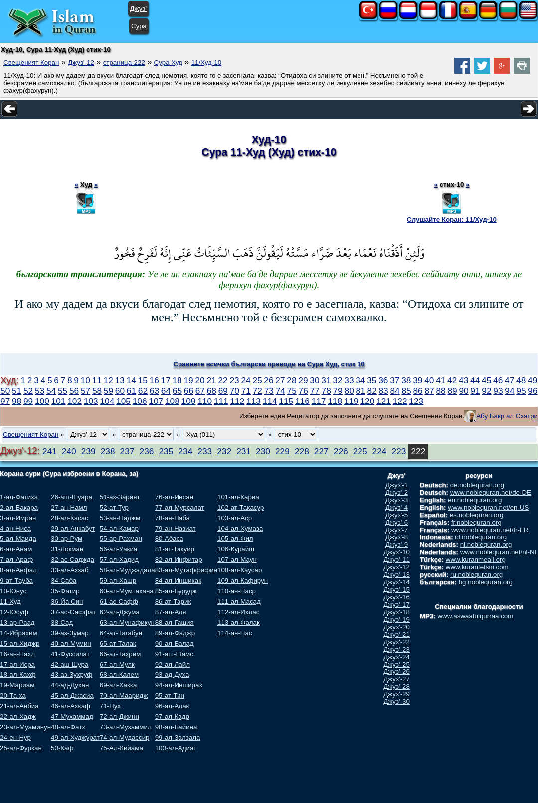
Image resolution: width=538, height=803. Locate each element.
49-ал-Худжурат (75, 737)
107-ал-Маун (237, 559)
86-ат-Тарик (173, 601)
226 (341, 451)
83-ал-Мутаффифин (186, 570)
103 (91, 401)
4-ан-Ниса (15, 528)
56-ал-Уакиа (118, 549)
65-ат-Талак (118, 643)
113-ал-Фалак (238, 622)
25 (257, 380)
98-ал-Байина (176, 727)
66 (188, 391)
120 (367, 401)
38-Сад (62, 622)
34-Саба (63, 580)
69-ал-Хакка (118, 685)
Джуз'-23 (396, 649)
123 (416, 401)
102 (74, 401)
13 (120, 380)
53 (39, 391)
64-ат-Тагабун (121, 633)
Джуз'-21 (396, 634)
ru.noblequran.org (476, 574)
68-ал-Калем (119, 674)
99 (28, 401)
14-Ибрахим (18, 633)
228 (302, 451)
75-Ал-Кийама (121, 748)
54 (51, 391)
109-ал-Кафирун (242, 580)
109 (188, 401)
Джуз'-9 (396, 544)
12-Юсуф (14, 612)
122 (400, 401)
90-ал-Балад (174, 643)
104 (107, 401)
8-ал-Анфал (18, 570)
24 (245, 380)
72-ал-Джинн (119, 716)
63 (154, 391)
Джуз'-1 (396, 485)
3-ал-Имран (18, 518)
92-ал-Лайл (172, 664)
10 (85, 380)
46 (498, 380)
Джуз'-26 (396, 671)
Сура (139, 26)
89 (452, 391)
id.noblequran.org (481, 537)
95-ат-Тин (169, 695)
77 (315, 391)
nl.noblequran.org (486, 544)
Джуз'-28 (396, 686)
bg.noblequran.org (486, 582)
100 (42, 401)
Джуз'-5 (396, 515)
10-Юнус (13, 591)
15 (143, 380)
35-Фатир (65, 591)
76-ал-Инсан (174, 497)
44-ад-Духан (70, 685)
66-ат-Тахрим (120, 654)
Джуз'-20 (396, 627)
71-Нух (110, 706)
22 (222, 380)
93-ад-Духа (172, 674)
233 (204, 451)
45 (486, 380)
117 (319, 401)
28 (291, 380)
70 (234, 391)
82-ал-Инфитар (178, 559)
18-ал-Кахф (18, 674)
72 (257, 391)
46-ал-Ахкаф (70, 706)
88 (440, 391)
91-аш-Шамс (174, 654)
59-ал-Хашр (118, 580)
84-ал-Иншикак (178, 580)
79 (338, 391)
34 (360, 380)
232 (224, 451)
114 (270, 401)
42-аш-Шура (69, 664)
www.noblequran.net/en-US (488, 507)
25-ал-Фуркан (21, 748)
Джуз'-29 (396, 694)
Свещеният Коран (31, 62)
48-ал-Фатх (68, 727)
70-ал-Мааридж (124, 695)
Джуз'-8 (396, 537)
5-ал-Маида (18, 538)
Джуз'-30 (396, 701)
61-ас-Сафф (119, 601)
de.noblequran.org (477, 485)
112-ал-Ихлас (238, 612)
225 (360, 451)
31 (326, 380)
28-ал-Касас (69, 518)
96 (532, 391)
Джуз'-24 (396, 657)
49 (532, 380)
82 (372, 391)
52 (28, 391)
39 (417, 380)
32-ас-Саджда (72, 559)
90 (463, 391)
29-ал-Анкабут (73, 528)
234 (185, 451)
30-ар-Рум (66, 538)
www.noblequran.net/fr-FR (490, 530)
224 (379, 451)
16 (154, 380)
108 (172, 401)
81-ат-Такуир (174, 549)
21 (211, 380)
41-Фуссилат (70, 654)
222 (418, 451)
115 (286, 401)
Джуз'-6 (396, 522)
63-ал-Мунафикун (127, 622)
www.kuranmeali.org (476, 559)
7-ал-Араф (16, 559)
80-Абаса (169, 538)
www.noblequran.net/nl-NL (499, 552)
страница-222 (124, 62)
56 (74, 391)
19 (188, 380)
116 (302, 401)
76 (303, 391)
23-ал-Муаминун (25, 727)
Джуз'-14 (396, 582)
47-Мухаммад (72, 716)
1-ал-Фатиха (19, 497)
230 (263, 451)
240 (69, 451)
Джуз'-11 (396, 559)
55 (62, 391)
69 (223, 391)
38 (406, 380)
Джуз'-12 (81, 62)
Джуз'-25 (396, 664)
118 (335, 401)
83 (383, 391)
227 (321, 451)
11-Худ (10, 601)
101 (58, 401)
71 (246, 391)
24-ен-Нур (15, 737)
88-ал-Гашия (174, 622)
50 (5, 391)
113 (253, 401)
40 (429, 380)
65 (177, 391)
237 (127, 451)
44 (475, 380)
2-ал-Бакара (19, 507)
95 (521, 391)
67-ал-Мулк (117, 664)
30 (314, 380)
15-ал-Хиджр (19, 643)
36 (383, 380)
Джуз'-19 (396, 619)
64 (166, 391)
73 (269, 391)
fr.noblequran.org (476, 522)
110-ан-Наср (236, 591)
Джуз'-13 (396, 574)
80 (349, 391)
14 (131, 380)
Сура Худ (168, 62)
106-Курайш (235, 549)
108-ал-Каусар (239, 570)
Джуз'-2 (396, 492)
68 (211, 391)
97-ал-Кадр (172, 716)
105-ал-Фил (235, 538)
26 (268, 380)
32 (337, 380)
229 (282, 451)
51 (16, 391)
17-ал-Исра (17, 664)
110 (204, 401)
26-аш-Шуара (71, 497)
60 (120, 391)
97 (5, 401)
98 (16, 401)
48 (521, 380)
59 (108, 391)
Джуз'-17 (396, 604)
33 (349, 380)
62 (143, 391)
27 (280, 380)
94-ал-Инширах (178, 685)
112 (237, 401)
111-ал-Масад (239, 601)
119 (351, 401)
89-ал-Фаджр (175, 633)
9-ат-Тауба (16, 580)
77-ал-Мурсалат (179, 507)
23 (234, 380)
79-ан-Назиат (175, 528)
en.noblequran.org (475, 500)
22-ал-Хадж (18, 716)
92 (486, 391)
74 (280, 391)
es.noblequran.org (476, 515)
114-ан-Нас (234, 633)
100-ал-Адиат (176, 748)
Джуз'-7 (396, 530)
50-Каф (62, 748)
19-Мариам (17, 685)
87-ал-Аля (170, 612)
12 (108, 380)
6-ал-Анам (16, 549)
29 (303, 380)
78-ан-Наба (172, 518)
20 (199, 380)
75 (292, 391)
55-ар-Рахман (121, 538)
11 (97, 380)
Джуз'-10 (396, 552)
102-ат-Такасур (240, 507)
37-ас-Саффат (73, 612)
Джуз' (138, 8)
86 (417, 391)
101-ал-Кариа (238, 497)
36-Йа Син (67, 601)
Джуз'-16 (396, 597)
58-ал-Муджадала (127, 570)
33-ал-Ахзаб (69, 570)
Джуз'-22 (396, 642)
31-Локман (67, 549)
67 (200, 391)
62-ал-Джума (120, 612)
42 (452, 380)
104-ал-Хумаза (240, 528)
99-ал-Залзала (177, 737)
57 (85, 391)
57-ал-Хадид (119, 559)
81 (360, 391)
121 (383, 401)
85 (406, 391)
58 (97, 391)
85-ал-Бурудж (176, 591)
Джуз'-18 (396, 612)
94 (509, 391)
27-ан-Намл (69, 507)
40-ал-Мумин (71, 643)
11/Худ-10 (206, 62)
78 (326, 391)
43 (463, 380)
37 (394, 380)
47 (509, 380)
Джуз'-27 (396, 679)
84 (394, 391)
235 (166, 451)
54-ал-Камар (119, 528)
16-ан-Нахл (17, 654)
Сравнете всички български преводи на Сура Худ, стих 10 (268, 364)
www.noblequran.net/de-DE (490, 492)
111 (221, 401)
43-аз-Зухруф (71, 674)
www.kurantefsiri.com (477, 567)
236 (147, 451)
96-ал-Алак (172, 706)
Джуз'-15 (396, 589)
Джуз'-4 (396, 507)
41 (440, 380)
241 (49, 451)
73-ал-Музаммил (126, 727)
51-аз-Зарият (120, 497)
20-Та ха (13, 695)
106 (140, 401)
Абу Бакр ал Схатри (507, 416)
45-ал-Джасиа (72, 695)
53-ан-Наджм (120, 518)
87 (429, 391)
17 (166, 380)
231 (243, 451)
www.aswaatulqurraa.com (475, 616)
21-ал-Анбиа (19, 706)
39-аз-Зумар (70, 633)
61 (131, 391)
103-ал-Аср (234, 518)
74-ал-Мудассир (125, 737)
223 (399, 451)
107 (156, 401)
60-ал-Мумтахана (127, 591)
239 (88, 451)
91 (475, 391)
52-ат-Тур (114, 507)
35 (371, 380)
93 (498, 391)
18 (176, 380)
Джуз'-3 (396, 500)
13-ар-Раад (17, 622)
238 (108, 451)
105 (123, 401)
